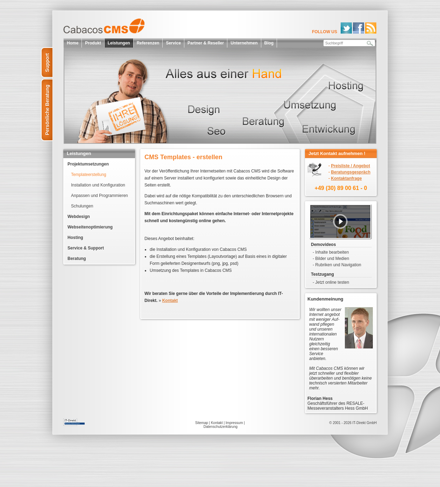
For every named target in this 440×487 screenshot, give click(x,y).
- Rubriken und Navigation (337, 264)
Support (47, 62)
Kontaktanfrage (346, 178)
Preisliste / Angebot (350, 165)
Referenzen (148, 43)
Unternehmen (243, 43)
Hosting (75, 237)
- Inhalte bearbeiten (331, 252)
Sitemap (201, 423)
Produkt (93, 43)
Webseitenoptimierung (90, 227)
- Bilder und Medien (331, 258)
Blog (269, 43)
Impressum (234, 423)
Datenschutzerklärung (220, 427)
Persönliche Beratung (47, 110)
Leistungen (119, 43)
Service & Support (86, 248)
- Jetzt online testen (331, 282)
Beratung (77, 258)
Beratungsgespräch (350, 172)
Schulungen (82, 206)
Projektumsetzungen (88, 164)
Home (72, 43)
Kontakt (217, 423)
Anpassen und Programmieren (99, 195)
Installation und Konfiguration (98, 185)
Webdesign (79, 216)
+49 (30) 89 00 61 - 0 (341, 188)
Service (173, 43)
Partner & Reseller (205, 43)
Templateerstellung (88, 174)
